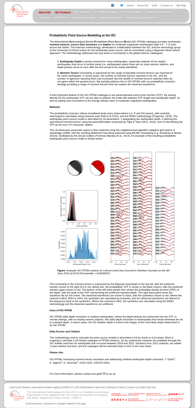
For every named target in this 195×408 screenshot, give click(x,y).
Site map (151, 387)
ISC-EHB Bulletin (131, 12)
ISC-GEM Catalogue (105, 12)
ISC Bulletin (82, 12)
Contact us (167, 5)
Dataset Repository (110, 18)
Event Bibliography (83, 18)
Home (130, 5)
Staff (154, 5)
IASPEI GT (61, 18)
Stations (46, 18)
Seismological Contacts (140, 18)
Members (112, 387)
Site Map (181, 5)
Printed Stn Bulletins (158, 12)
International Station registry (46, 387)
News (122, 387)
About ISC (143, 5)
